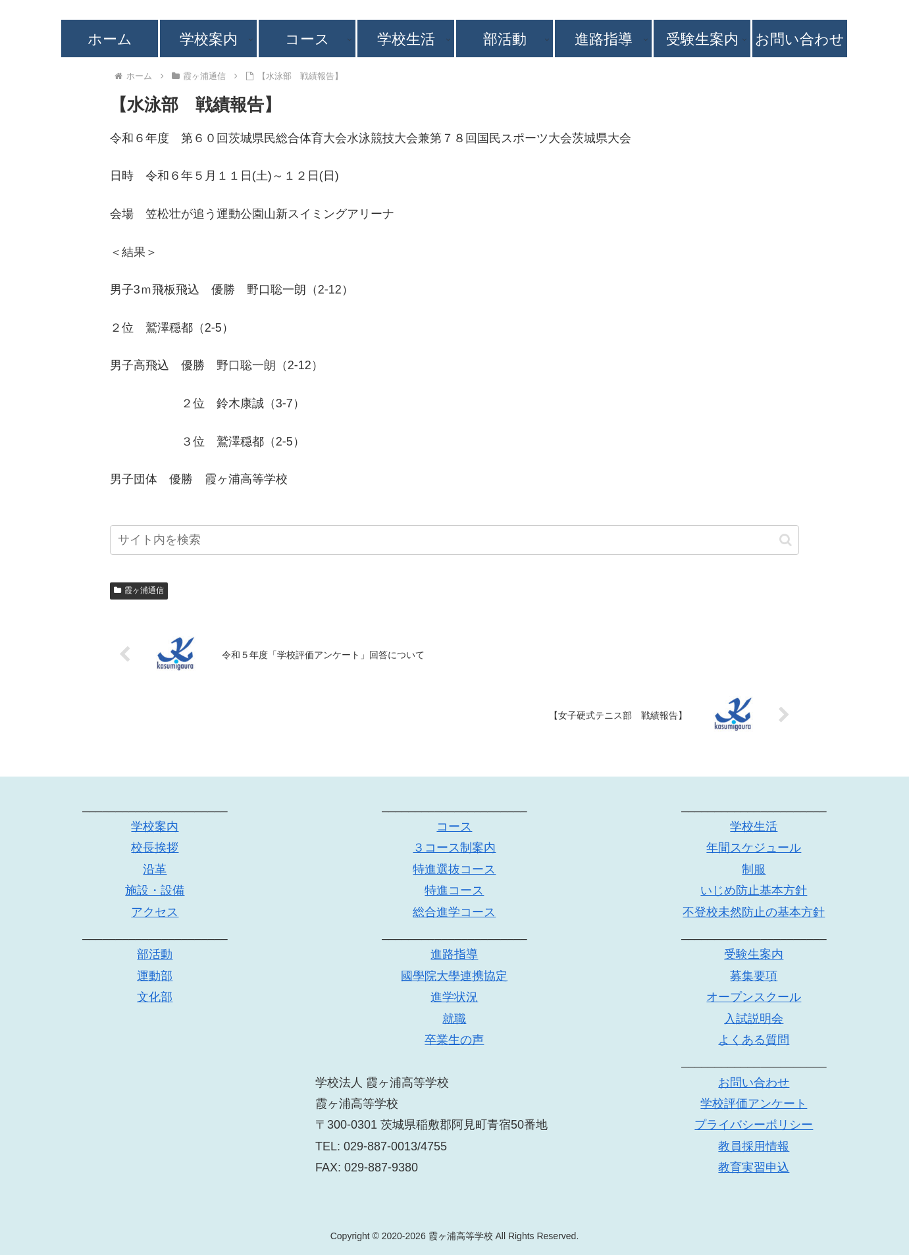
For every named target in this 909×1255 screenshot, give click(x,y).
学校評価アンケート (753, 1103)
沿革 (155, 869)
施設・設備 (154, 890)
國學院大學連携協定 (454, 976)
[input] (455, 540)
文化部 (154, 997)
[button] (785, 540)
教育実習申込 (753, 1167)
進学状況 (454, 997)
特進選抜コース (454, 869)
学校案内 (154, 826)
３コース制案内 (454, 847)
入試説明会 (753, 1018)
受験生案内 (753, 954)
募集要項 (753, 976)
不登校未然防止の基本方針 (754, 912)
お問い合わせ (753, 1082)
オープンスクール (753, 997)
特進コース (454, 890)
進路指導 (454, 954)
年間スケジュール (753, 847)
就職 (454, 1018)
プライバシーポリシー (753, 1124)
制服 (754, 869)
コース (454, 826)
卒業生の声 (454, 1039)
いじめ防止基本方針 (753, 890)
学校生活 (753, 826)
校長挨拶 (154, 847)
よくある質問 (753, 1039)
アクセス (154, 912)
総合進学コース (454, 912)
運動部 (154, 976)
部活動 (154, 954)
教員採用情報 (753, 1146)
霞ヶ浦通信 (139, 590)
